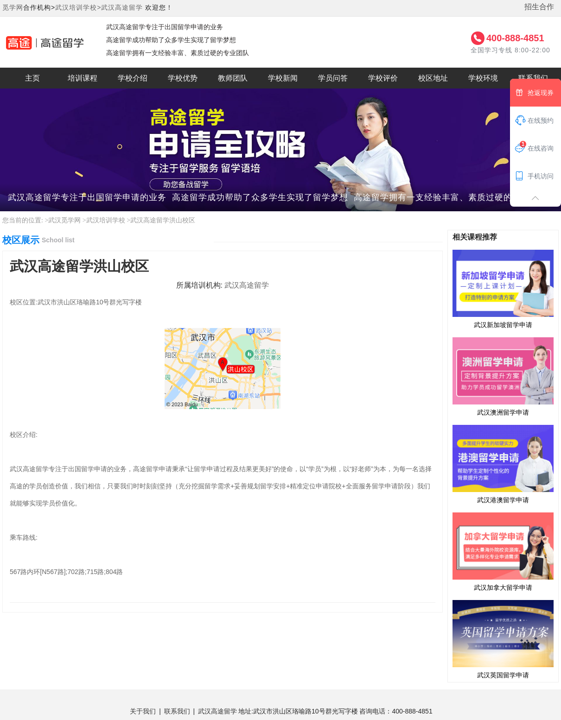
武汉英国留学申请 (503, 639)
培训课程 (82, 78)
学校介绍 (132, 78)
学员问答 (333, 78)
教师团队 (233, 78)
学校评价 (383, 78)
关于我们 (143, 711)
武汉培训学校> (78, 7)
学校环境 (483, 78)
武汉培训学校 (105, 220)
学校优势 (183, 78)
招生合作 (539, 7)
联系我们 (177, 711)
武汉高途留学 (122, 7)
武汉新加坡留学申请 (503, 288)
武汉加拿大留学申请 (503, 551)
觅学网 (12, 7)
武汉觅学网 (64, 220)
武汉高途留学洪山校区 (162, 220)
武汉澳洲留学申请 (503, 376)
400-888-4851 (515, 38)
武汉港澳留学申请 (503, 464)
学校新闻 (283, 78)
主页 (32, 78)
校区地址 (433, 78)
